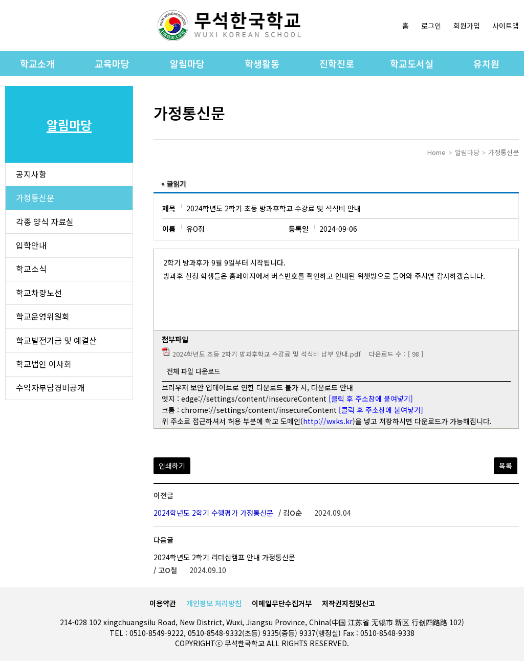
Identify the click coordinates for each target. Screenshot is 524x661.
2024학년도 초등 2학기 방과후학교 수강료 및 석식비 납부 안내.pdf (266, 354)
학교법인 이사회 (44, 367)
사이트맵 (505, 25)
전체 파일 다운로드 (193, 371)
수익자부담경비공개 (50, 391)
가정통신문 (35, 198)
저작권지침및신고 (348, 603)
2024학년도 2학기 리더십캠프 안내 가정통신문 (224, 557)
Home (436, 152)
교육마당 (112, 63)
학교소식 (31, 271)
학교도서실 (411, 63)
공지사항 (31, 174)
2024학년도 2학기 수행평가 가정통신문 (213, 513)
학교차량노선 (39, 295)
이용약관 (162, 603)
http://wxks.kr (328, 421)
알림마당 (187, 63)
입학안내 (31, 246)
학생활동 (262, 63)
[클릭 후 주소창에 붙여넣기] (371, 398)
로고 (229, 25)
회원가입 (466, 25)
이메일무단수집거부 (282, 603)
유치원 (486, 63)
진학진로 (336, 63)
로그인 (431, 25)
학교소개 (37, 63)
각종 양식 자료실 (45, 222)
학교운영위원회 (43, 319)
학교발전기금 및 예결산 (56, 343)
